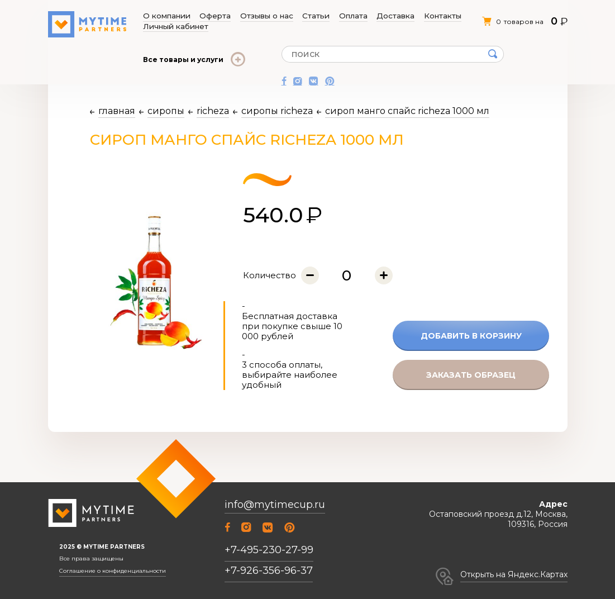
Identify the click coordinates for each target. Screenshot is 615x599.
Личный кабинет (430, 16)
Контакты (381, 16)
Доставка (344, 16)
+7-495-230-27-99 (269, 550)
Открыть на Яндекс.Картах (514, 574)
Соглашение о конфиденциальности (112, 571)
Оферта (204, 16)
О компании (165, 16)
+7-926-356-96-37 (269, 570)
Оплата (312, 16)
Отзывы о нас (245, 16)
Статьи (284, 16)
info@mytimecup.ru (275, 505)
